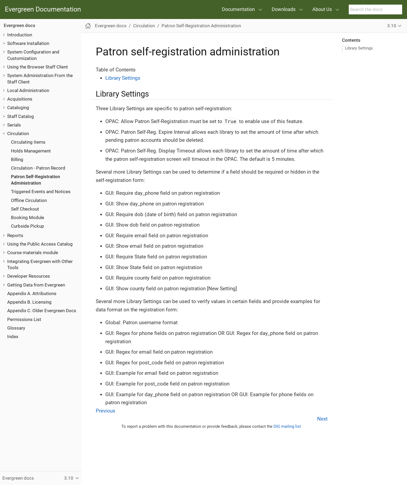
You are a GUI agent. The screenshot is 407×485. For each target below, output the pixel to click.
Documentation (238, 9)
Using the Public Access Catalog (40, 244)
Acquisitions (19, 99)
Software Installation (28, 43)
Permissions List (24, 319)
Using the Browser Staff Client (37, 67)
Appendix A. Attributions (31, 293)
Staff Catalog (20, 116)
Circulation (18, 133)
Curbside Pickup (27, 226)
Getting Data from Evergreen (36, 285)
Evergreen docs (19, 25)
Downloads (283, 9)
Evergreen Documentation (43, 9)
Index (12, 336)
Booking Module (27, 217)
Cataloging (18, 107)
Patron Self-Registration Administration (201, 25)
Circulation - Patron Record (38, 168)
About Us (322, 9)
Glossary (16, 328)
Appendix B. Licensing (29, 302)
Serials (14, 125)
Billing (17, 159)
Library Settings (359, 48)
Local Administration (28, 90)
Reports (15, 235)
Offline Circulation (29, 200)
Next (322, 419)
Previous (105, 411)
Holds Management (31, 151)
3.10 (391, 25)
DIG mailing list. (288, 426)
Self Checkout (25, 209)
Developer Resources (28, 276)
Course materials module (32, 252)
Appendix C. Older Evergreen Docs (41, 310)
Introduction (19, 34)
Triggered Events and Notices (41, 191)
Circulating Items (28, 142)
